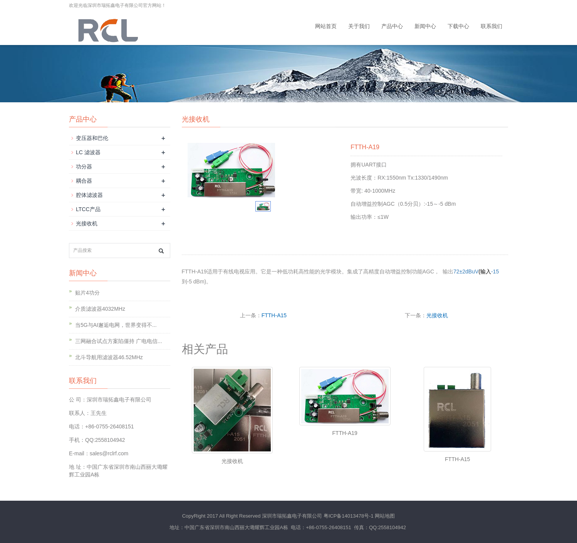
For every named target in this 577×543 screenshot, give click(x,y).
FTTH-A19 (344, 433)
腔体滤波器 (89, 195)
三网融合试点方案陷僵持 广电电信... (118, 341)
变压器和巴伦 (92, 138)
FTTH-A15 (274, 315)
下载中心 (458, 26)
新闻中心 (425, 26)
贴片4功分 (87, 293)
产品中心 (392, 26)
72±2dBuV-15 (476, 271)
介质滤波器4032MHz (100, 309)
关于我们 (359, 26)
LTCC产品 (88, 209)
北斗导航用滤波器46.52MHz (109, 357)
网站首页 (326, 26)
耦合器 (84, 181)
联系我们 (491, 26)
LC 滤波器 (88, 152)
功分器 (84, 166)
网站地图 (385, 516)
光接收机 (437, 315)
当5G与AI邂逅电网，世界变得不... (116, 325)
